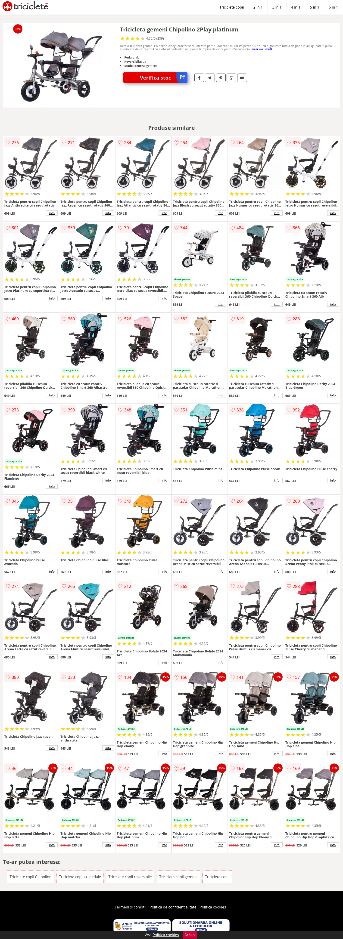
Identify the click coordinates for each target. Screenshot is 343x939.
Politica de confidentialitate (173, 907)
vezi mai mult (262, 49)
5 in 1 (314, 7)
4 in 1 (295, 7)
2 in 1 (258, 7)
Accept (190, 934)
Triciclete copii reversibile (130, 876)
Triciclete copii (231, 7)
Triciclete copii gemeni (178, 876)
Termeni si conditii (131, 907)
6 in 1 (333, 7)
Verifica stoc (163, 77)
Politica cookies (213, 907)
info (52, 213)
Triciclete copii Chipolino (30, 876)
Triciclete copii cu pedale (80, 876)
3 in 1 (276, 7)
